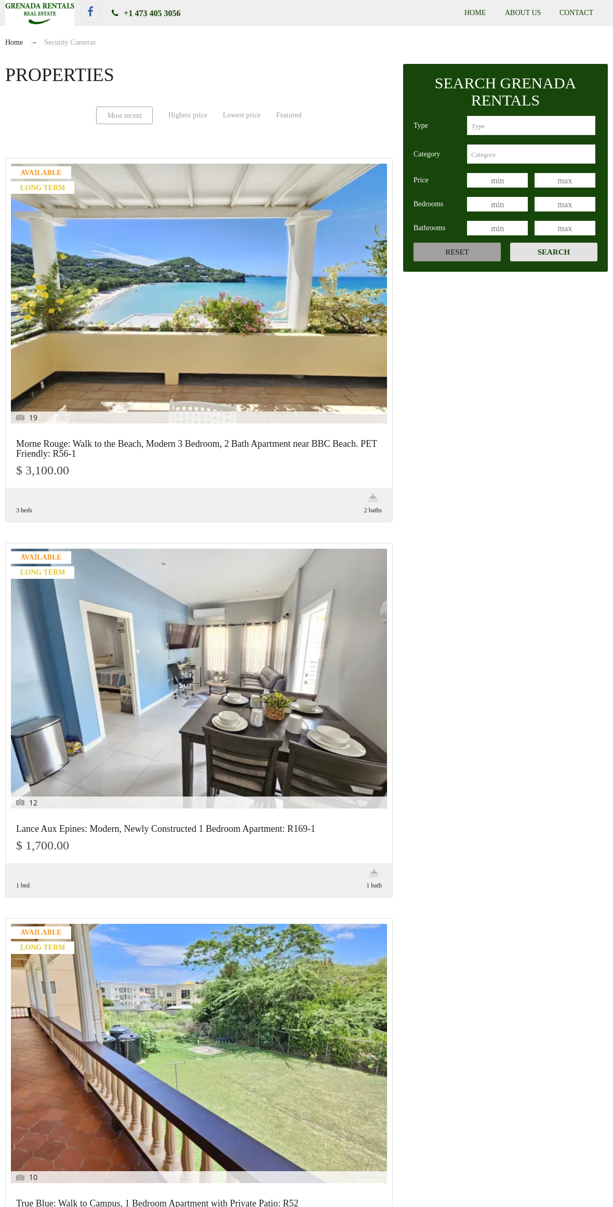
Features (33, 929)
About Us (523, 13)
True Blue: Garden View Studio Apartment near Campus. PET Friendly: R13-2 (327, 496)
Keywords (36, 956)
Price (421, 180)
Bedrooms (429, 204)
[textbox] (531, 125)
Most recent (124, 116)
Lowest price (242, 115)
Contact (576, 13)
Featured (289, 115)
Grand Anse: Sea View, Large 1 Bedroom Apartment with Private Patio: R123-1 (60, 496)
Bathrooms (429, 228)
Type (421, 125)
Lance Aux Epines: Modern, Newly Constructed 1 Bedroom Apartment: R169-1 (193, 275)
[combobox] (531, 125)
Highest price (187, 115)
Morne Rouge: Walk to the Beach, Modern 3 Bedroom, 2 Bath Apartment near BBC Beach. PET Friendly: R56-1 (65, 285)
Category (427, 154)
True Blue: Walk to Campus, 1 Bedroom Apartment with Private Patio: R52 (325, 275)
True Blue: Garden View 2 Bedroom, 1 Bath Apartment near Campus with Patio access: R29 (65, 697)
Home (475, 13)
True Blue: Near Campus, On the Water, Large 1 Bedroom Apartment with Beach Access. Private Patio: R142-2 (306, 1151)
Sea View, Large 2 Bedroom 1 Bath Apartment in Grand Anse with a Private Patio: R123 (198, 496)
